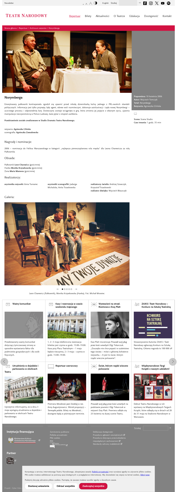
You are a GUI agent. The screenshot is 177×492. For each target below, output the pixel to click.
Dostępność (151, 16)
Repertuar (74, 16)
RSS (51, 441)
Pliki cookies (55, 438)
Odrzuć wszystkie (66, 486)
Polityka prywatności (58, 435)
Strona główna (10, 28)
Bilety (88, 16)
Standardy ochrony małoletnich (106, 444)
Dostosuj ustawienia (38, 486)
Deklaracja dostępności (103, 432)
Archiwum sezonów (38, 28)
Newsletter (9, 3)
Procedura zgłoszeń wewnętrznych (108, 435)
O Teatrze (119, 16)
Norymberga (54, 28)
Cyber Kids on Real (20, 488)
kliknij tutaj (145, 475)
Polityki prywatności (100, 472)
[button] (4, 362)
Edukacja (134, 16)
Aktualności (102, 16)
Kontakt (167, 16)
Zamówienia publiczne (59, 432)
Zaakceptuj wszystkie (93, 486)
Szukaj (114, 3)
